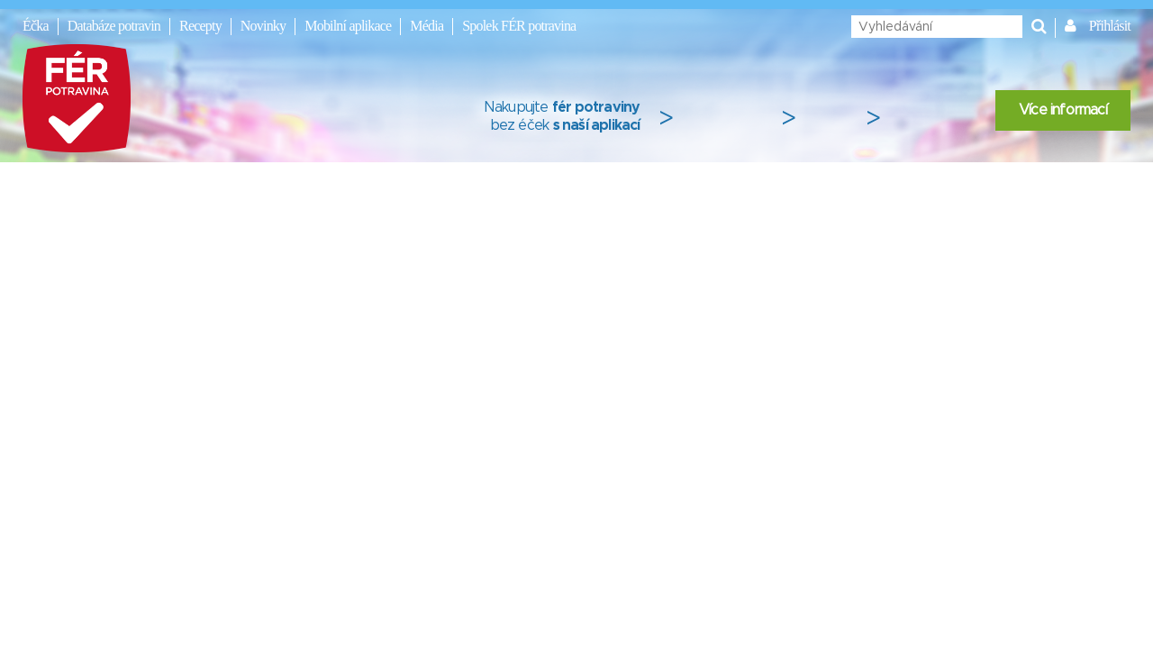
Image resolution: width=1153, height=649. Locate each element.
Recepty (200, 25)
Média (426, 25)
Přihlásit (1109, 25)
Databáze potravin (114, 25)
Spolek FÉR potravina (519, 25)
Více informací (1063, 110)
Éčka (36, 25)
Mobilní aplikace (347, 25)
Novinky (263, 25)
